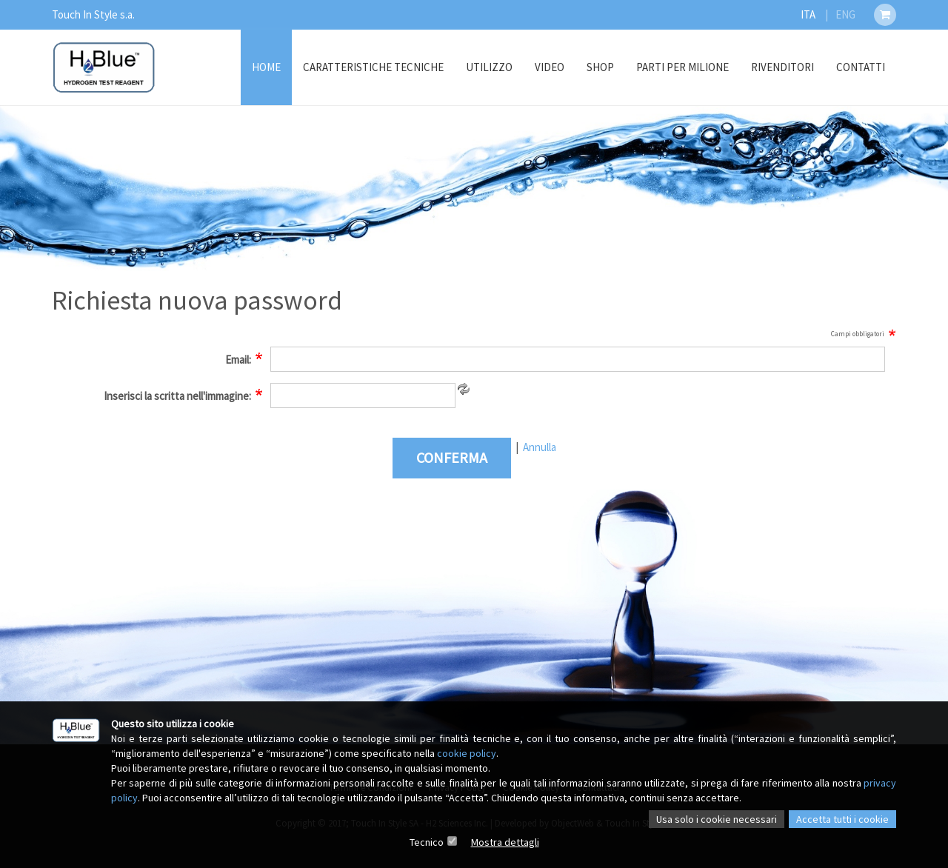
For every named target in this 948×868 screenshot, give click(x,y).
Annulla (539, 447)
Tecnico (427, 842)
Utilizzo (489, 67)
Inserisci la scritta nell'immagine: (177, 396)
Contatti (860, 67)
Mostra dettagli (505, 842)
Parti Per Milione (682, 67)
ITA (808, 14)
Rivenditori (782, 67)
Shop (600, 67)
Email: (238, 360)
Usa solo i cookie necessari (716, 819)
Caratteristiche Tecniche (373, 67)
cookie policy (466, 753)
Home (266, 67)
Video (549, 67)
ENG (845, 14)
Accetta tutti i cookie (842, 819)
